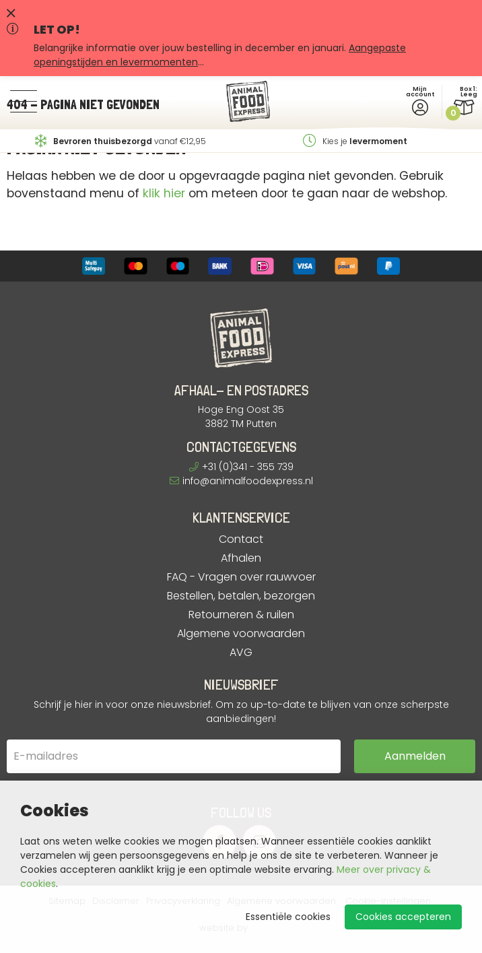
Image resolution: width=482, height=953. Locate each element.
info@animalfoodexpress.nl (241, 481)
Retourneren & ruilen (241, 614)
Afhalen (241, 558)
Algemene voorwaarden (241, 633)
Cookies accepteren (403, 916)
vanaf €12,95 (120, 141)
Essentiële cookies (288, 916)
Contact (241, 539)
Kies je (355, 141)
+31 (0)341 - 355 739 (241, 466)
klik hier (164, 193)
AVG (241, 652)
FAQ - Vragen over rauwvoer (241, 577)
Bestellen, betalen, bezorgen (241, 596)
